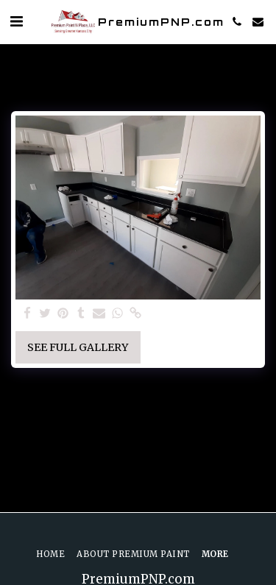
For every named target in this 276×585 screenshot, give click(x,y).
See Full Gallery (77, 347)
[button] (16, 21)
